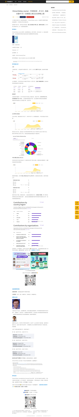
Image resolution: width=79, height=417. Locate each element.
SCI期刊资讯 (30, 1)
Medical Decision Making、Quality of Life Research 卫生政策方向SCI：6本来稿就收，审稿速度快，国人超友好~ (22, 412)
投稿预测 (24, 1)
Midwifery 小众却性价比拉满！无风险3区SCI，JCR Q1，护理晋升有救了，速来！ (40, 412)
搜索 (71, 1)
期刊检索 (19, 1)
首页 (15, 1)
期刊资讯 (11, 4)
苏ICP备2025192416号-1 (47, 415)
